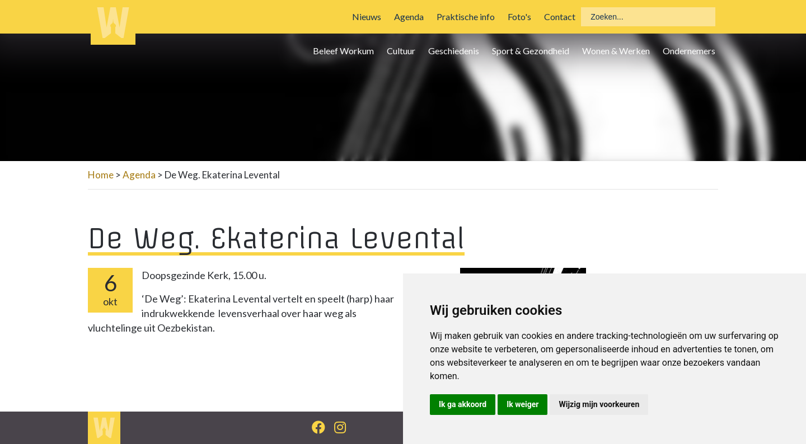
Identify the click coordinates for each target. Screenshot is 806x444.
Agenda (409, 16)
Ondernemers (689, 50)
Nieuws (366, 16)
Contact (559, 16)
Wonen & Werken (616, 50)
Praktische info (466, 16)
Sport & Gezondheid (530, 50)
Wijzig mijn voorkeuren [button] (599, 404)
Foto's (519, 16)
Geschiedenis (453, 50)
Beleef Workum (343, 50)
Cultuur (401, 50)
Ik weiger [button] (522, 404)
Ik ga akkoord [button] (462, 404)
